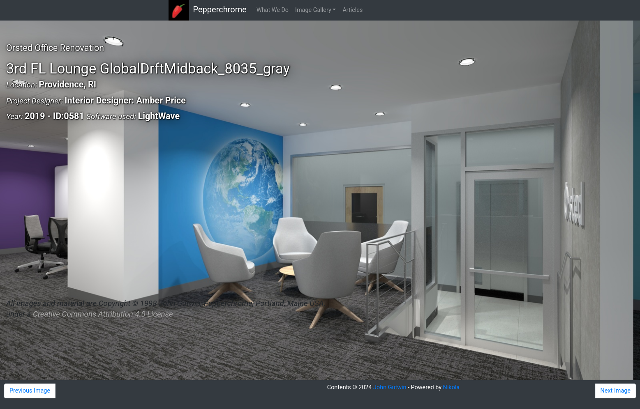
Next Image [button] (616, 390)
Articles (352, 10)
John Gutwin (389, 387)
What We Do (272, 10)
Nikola (451, 387)
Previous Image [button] (29, 390)
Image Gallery (313, 10)
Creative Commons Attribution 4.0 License (103, 314)
